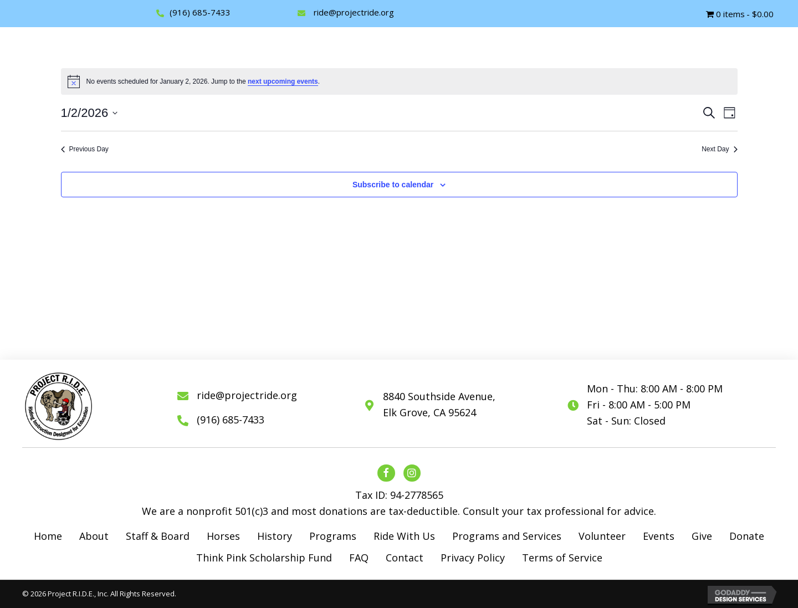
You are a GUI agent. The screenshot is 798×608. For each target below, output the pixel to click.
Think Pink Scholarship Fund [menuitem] (264, 557)
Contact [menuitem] (404, 557)
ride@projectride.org (354, 12)
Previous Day (85, 149)
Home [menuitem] (48, 536)
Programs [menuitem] (332, 536)
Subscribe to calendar (392, 184)
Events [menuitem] (658, 536)
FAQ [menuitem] (359, 557)
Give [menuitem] (702, 536)
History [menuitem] (274, 536)
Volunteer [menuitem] (602, 536)
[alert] (399, 81)
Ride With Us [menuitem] (404, 536)
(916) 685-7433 (200, 12)
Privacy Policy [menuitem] (473, 557)
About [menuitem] (94, 536)
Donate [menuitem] (746, 536)
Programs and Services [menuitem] (506, 536)
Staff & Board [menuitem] (158, 536)
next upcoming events (283, 81)
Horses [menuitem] (223, 536)
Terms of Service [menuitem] (562, 557)
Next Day (719, 149)
